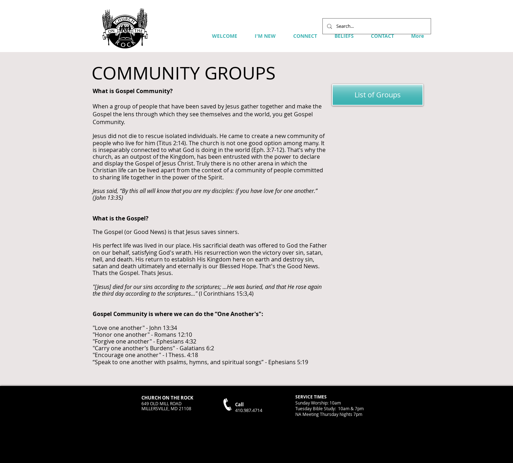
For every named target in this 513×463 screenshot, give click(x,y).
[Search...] (376, 26)
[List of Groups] (377, 95)
